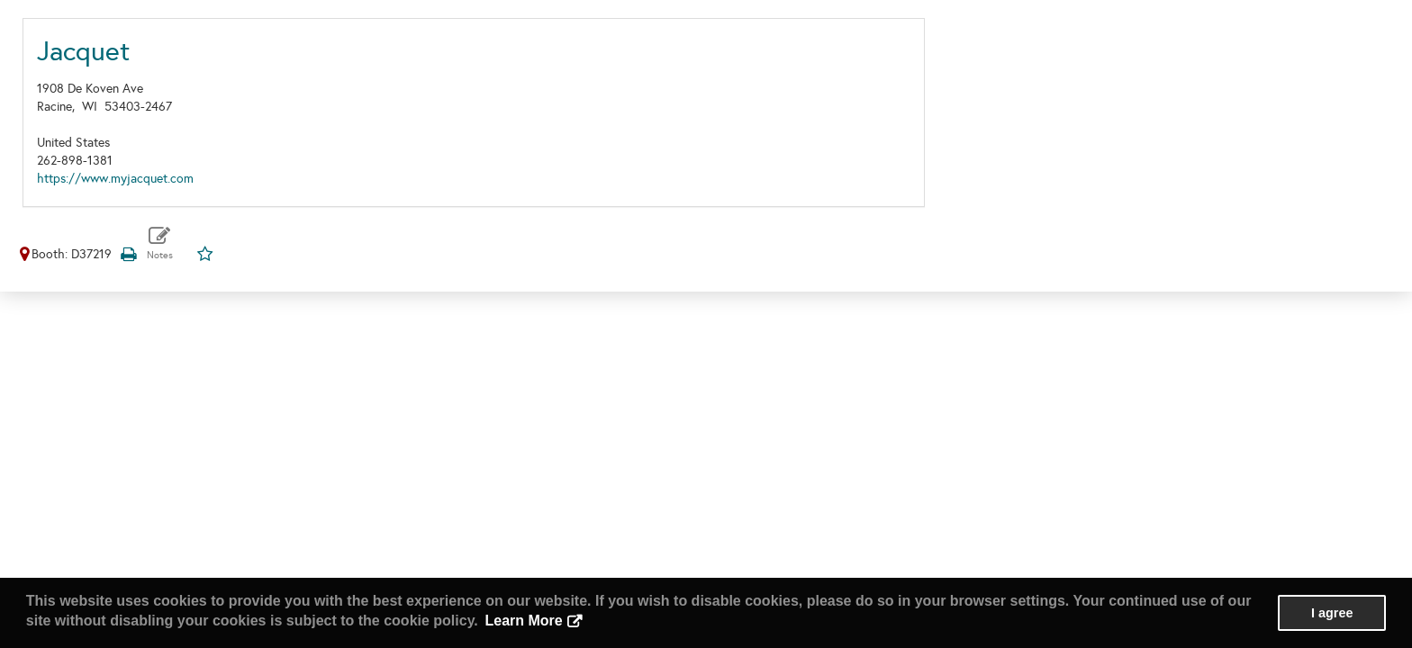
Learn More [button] (523, 620)
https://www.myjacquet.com (115, 178)
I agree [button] (1332, 613)
